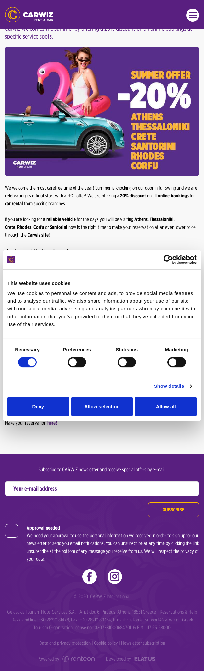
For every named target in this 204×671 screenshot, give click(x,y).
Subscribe (173, 510)
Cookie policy (106, 643)
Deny (38, 406)
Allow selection (101, 406)
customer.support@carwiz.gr (153, 620)
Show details (169, 386)
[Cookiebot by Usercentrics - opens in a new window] (168, 259)
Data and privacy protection (65, 643)
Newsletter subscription (143, 643)
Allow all (166, 406)
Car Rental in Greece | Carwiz (29, 15)
